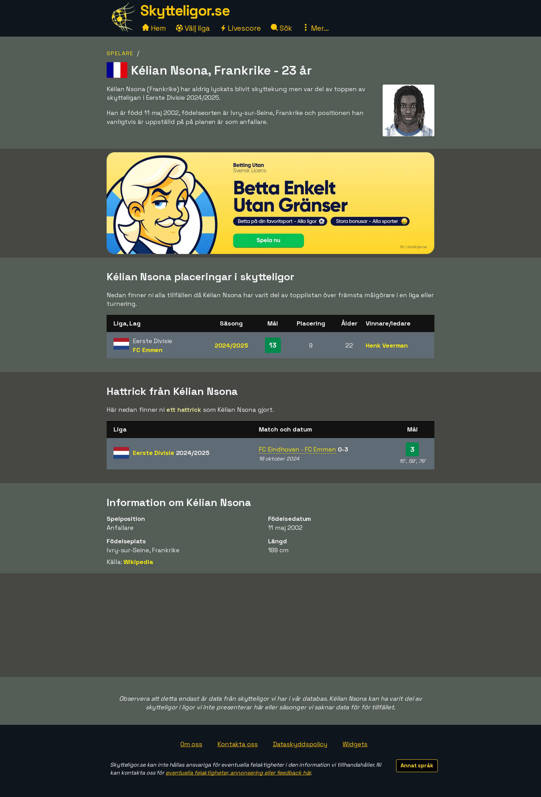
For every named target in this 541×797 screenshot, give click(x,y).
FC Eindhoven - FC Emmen (297, 449)
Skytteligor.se (184, 10)
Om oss (191, 744)
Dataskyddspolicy (300, 744)
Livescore (240, 28)
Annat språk (417, 765)
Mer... (315, 28)
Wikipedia (138, 562)
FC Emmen (148, 350)
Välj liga (193, 28)
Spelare (120, 53)
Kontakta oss (237, 744)
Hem (154, 28)
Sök (282, 28)
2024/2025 (231, 345)
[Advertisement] (270, 625)
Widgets (355, 744)
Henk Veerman (387, 345)
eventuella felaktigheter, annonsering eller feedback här (238, 772)
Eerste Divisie (171, 453)
